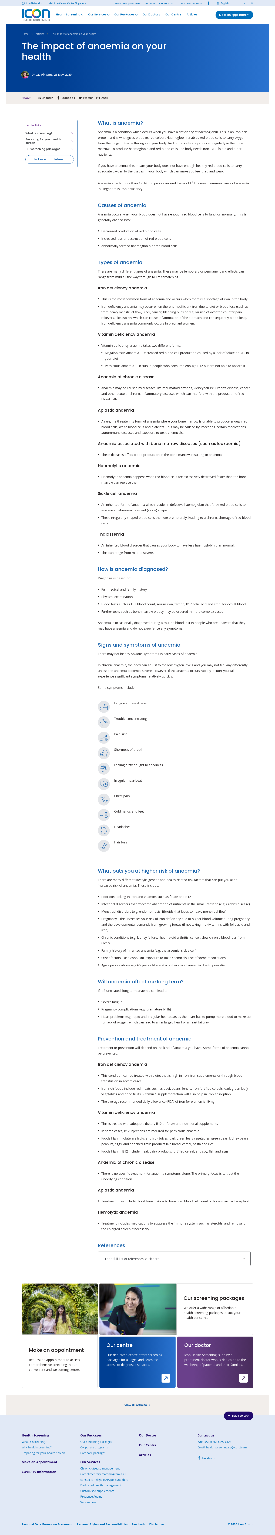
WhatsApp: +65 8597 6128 (214, 1442)
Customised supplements (97, 1491)
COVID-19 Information (189, 3)
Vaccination (88, 1502)
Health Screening (70, 14)
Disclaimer (156, 1524)
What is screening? (49, 133)
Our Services (99, 14)
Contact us (205, 1435)
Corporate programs (94, 1447)
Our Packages (126, 14)
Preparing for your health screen (49, 141)
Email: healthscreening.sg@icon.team (222, 1447)
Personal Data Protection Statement (47, 1524)
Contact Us (166, 3)
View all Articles (137, 1405)
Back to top (238, 1415)
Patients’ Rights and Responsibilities (102, 1524)
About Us (150, 3)
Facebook (206, 1458)
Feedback (138, 1524)
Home (25, 34)
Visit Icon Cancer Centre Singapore (67, 3)
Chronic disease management (100, 1468)
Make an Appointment (39, 1462)
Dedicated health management (100, 1485)
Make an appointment (50, 159)
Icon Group (245, 1524)
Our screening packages (49, 149)
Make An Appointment (128, 3)
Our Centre (173, 14)
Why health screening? (37, 1447)
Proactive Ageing (91, 1496)
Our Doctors (151, 14)
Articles (192, 14)
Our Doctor (147, 1435)
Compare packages (93, 1453)
